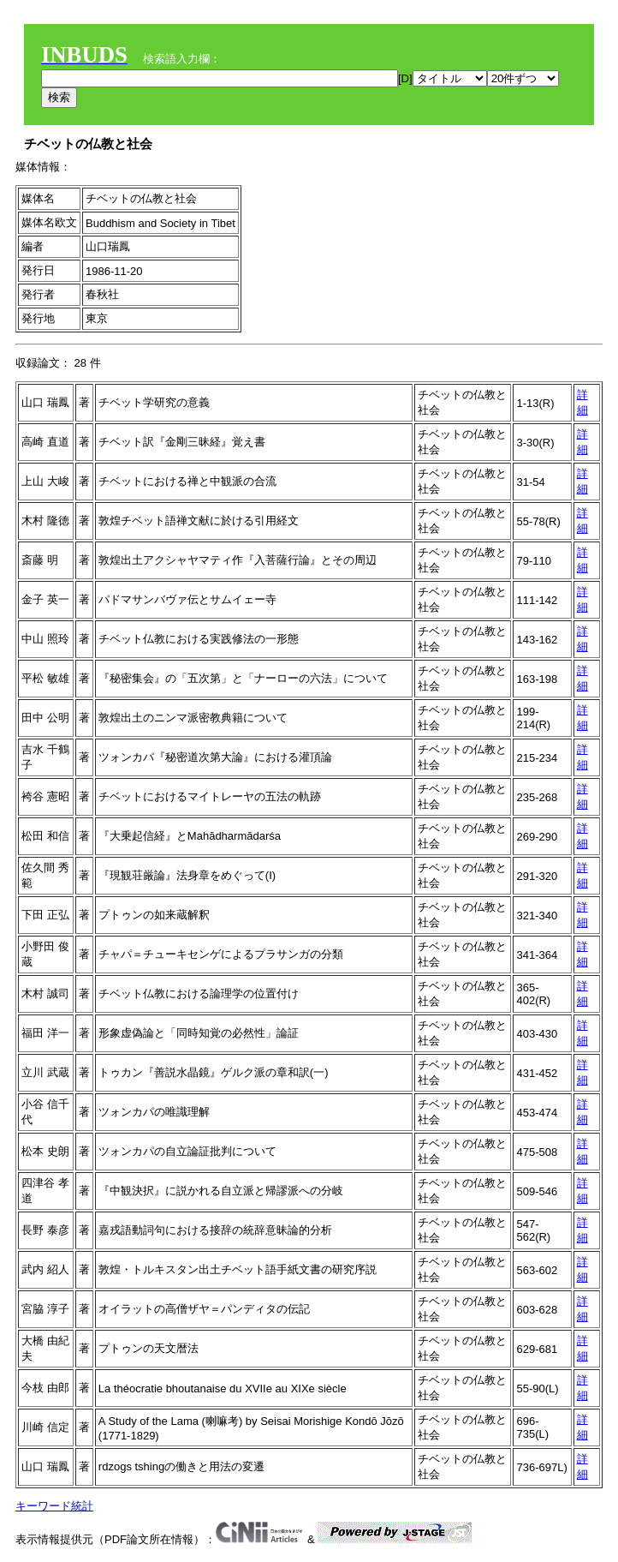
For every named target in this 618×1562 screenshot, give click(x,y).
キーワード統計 (54, 1505)
